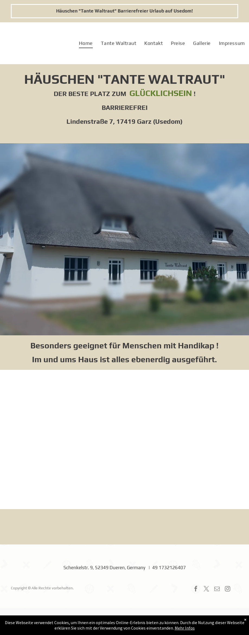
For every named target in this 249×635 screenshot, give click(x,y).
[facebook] (196, 589)
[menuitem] (86, 43)
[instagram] (228, 589)
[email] (217, 589)
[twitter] (206, 589)
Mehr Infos (185, 628)
